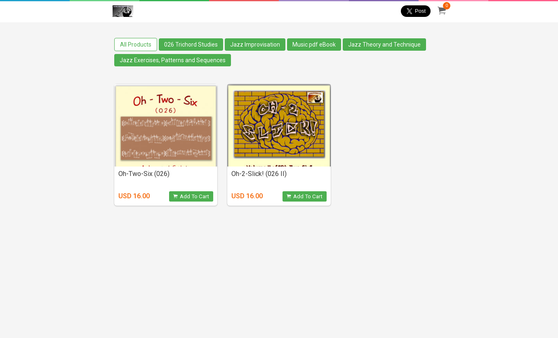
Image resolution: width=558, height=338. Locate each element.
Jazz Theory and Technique (384, 44)
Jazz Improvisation (255, 44)
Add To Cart (191, 196)
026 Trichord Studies (191, 44)
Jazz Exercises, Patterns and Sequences (173, 60)
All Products (135, 44)
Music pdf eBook (314, 44)
